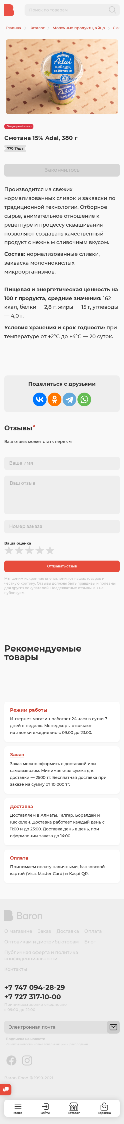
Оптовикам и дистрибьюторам (41, 942)
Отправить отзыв (62, 566)
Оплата (19, 858)
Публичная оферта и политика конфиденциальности (41, 955)
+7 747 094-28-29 (34, 987)
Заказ (17, 754)
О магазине (18, 931)
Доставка (21, 806)
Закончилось (62, 170)
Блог (90, 942)
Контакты (15, 969)
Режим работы (28, 710)
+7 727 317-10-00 (32, 997)
